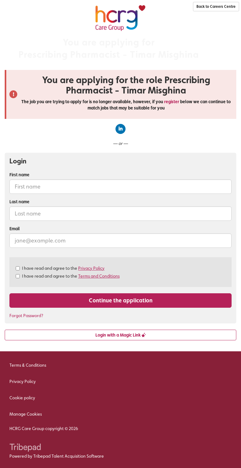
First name (19, 174)
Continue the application (121, 300)
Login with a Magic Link (120, 335)
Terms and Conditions (99, 276)
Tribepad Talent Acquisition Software (68, 456)
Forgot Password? (26, 315)
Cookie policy (22, 397)
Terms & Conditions (27, 365)
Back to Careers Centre (216, 6)
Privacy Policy (91, 268)
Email (14, 228)
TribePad (25, 448)
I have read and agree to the (60, 268)
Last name (19, 201)
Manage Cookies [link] (25, 414)
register (171, 101)
